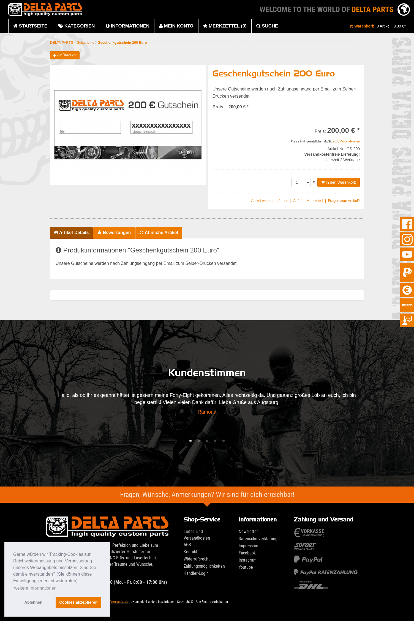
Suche (267, 26)
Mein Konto (176, 26)
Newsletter (248, 531)
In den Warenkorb (338, 182)
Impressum (248, 545)
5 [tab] (223, 441)
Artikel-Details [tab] (71, 232)
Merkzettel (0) (225, 26)
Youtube (246, 567)
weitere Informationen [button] (35, 588)
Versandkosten (120, 602)
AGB (187, 544)
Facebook (247, 553)
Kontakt (190, 551)
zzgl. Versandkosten (346, 141)
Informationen (127, 26)
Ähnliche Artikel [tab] (159, 232)
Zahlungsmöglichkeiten (204, 566)
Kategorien (76, 28)
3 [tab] (207, 441)
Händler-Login (196, 573)
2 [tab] (198, 441)
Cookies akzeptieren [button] (78, 602)
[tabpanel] (207, 405)
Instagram (248, 560)
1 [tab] (190, 441)
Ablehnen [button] (33, 602)
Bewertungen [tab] (114, 232)
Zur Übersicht (65, 55)
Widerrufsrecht (197, 559)
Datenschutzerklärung (258, 538)
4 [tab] (215, 441)
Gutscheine (86, 42)
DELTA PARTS (62, 42)
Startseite (30, 26)
